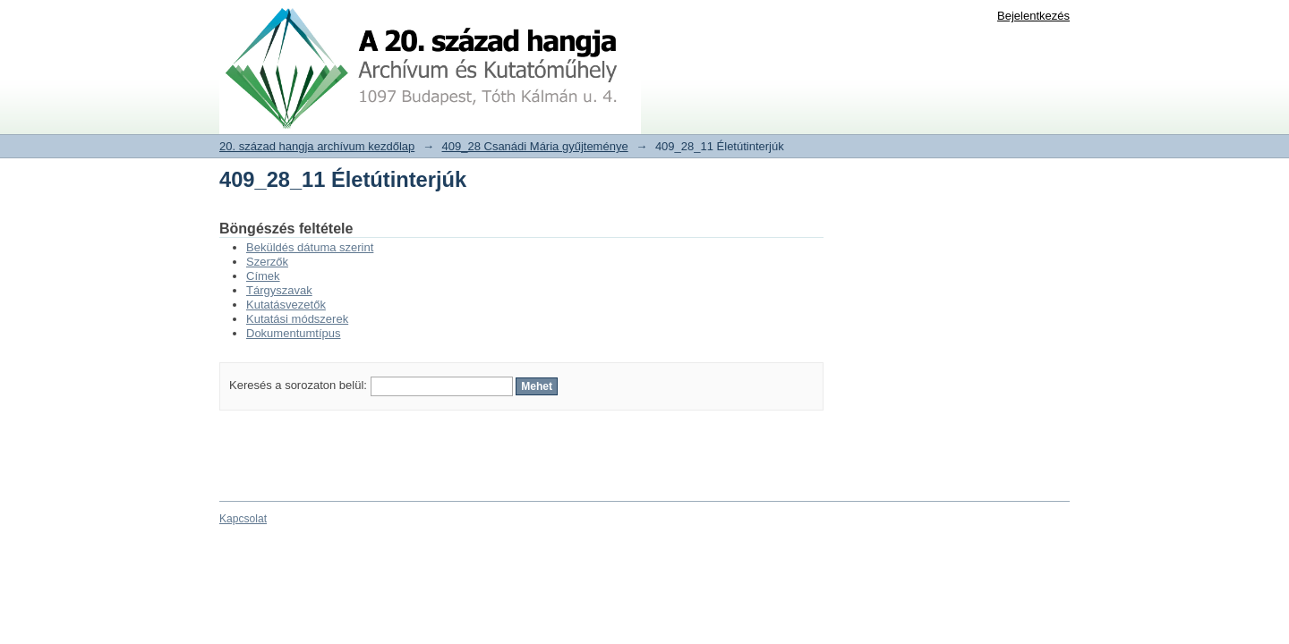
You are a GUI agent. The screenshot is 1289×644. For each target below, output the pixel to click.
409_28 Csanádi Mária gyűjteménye (535, 146)
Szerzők (267, 261)
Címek (263, 276)
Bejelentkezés (1033, 15)
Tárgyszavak (279, 290)
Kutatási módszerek (297, 319)
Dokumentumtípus (293, 333)
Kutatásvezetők (286, 304)
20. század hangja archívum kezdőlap (316, 146)
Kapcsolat (243, 519)
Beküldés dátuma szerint (309, 247)
